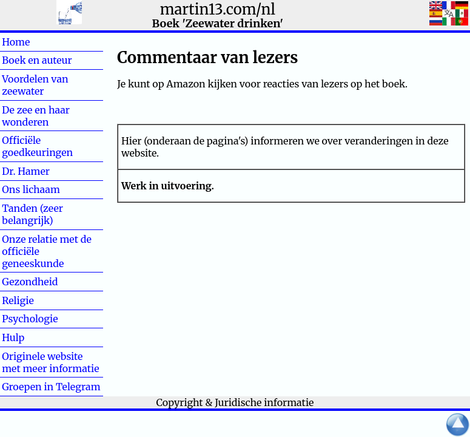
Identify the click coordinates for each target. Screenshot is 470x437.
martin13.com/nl (217, 9)
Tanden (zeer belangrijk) (32, 214)
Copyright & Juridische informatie (235, 402)
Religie (37, 300)
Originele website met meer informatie (50, 362)
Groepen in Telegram (51, 387)
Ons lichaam (31, 189)
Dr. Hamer (26, 171)
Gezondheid (30, 282)
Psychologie (30, 319)
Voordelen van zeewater (35, 85)
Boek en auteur (37, 60)
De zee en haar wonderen (36, 116)
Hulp (33, 337)
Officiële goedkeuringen (37, 146)
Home (35, 42)
